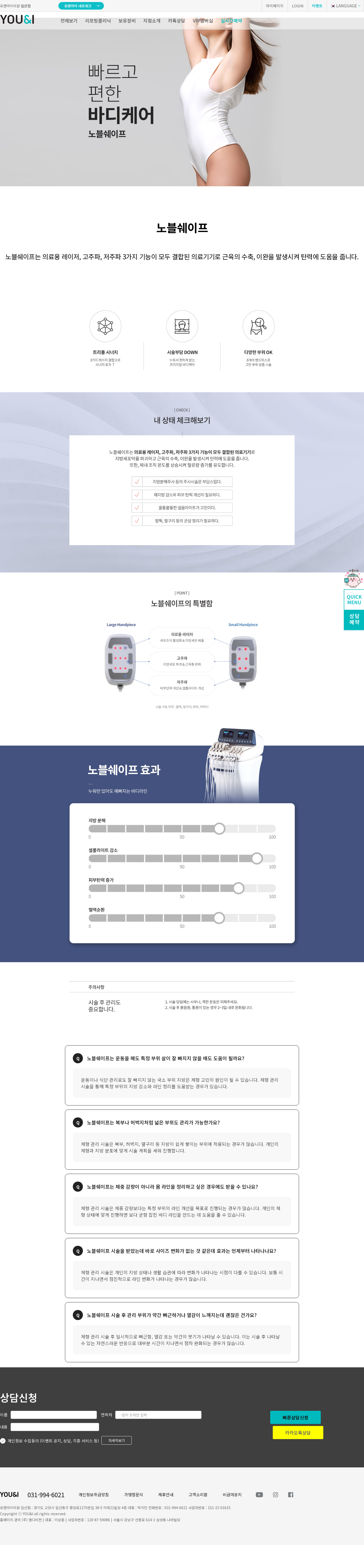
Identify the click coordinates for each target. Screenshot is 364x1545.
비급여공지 (232, 1494)
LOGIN (298, 5)
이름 (4, 1415)
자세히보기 (116, 1440)
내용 (4, 1427)
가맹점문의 (133, 1494)
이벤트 (317, 5)
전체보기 (69, 20)
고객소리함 (198, 1494)
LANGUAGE (343, 6)
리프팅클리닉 (98, 20)
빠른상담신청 (295, 1417)
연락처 (106, 1415)
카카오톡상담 (298, 1432)
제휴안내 (165, 1494)
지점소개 (152, 20)
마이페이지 (275, 5)
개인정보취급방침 (94, 1494)
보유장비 (127, 20)
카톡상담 (176, 20)
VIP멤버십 (203, 20)
